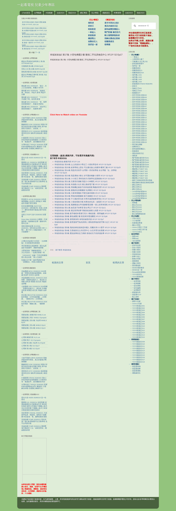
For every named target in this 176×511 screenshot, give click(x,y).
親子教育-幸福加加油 (63, 250)
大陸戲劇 (49, 13)
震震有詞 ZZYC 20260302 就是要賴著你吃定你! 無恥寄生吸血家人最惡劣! (34, 133)
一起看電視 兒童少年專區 (36, 5)
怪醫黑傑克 (109, 41)
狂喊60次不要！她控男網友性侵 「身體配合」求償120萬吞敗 (33, 261)
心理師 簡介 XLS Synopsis (31, 340)
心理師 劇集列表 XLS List (30, 337)
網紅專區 (83, 13)
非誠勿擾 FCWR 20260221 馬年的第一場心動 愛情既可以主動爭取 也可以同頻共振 (34, 181)
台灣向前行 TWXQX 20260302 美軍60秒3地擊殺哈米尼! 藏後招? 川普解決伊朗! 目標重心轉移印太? (34, 146)
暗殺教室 (92, 29)
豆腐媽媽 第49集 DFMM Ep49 (32, 66)
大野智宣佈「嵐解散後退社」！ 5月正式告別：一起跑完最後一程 (33, 251)
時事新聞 (117, 13)
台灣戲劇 (37, 13)
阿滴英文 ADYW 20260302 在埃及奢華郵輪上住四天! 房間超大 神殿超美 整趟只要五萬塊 (33, 201)
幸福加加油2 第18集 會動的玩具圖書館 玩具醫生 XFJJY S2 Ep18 (80, 190)
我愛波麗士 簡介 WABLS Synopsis (34, 318)
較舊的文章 (118, 262)
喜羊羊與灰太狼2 (111, 23)
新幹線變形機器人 (112, 29)
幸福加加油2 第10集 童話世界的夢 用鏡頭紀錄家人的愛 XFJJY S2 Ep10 (83, 210)
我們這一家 (93, 45)
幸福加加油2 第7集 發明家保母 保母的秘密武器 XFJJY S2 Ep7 (79, 219)
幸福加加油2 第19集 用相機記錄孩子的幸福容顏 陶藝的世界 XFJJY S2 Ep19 (85, 187)
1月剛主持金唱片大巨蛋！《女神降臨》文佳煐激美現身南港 (34, 242)
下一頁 (37, 52)
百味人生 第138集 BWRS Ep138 (33, 69)
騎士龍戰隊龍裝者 (112, 35)
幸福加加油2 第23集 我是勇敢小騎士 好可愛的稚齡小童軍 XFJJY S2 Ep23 (84, 176)
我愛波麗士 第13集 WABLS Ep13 (33, 328)
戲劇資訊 (106, 13)
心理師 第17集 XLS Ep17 (30, 346)
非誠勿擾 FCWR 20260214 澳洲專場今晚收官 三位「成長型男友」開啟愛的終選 (34, 188)
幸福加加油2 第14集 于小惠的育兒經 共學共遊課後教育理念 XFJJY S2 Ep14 (85, 199)
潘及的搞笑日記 (111, 26)
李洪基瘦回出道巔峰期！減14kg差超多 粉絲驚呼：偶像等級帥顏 (34, 247)
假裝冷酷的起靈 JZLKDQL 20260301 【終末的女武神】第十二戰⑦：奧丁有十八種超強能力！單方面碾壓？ (34, 229)
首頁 (88, 262)
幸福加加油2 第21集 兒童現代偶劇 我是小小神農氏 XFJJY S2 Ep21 (81, 181)
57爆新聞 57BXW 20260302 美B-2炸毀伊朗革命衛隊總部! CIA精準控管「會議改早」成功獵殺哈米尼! (34, 140)
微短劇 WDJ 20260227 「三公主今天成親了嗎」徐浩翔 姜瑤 (34, 98)
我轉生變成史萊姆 (112, 38)
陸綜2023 (140, 13)
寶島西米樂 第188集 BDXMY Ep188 (34, 72)
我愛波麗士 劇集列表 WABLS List (33, 315)
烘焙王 (91, 26)
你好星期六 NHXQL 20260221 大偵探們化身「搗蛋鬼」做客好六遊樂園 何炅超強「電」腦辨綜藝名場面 (34, 175)
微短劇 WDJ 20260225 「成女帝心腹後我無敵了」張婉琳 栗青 (34, 108)
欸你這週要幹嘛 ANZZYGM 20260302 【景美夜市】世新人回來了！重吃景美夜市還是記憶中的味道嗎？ (34, 209)
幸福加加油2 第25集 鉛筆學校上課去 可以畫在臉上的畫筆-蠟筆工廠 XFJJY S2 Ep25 (88, 167)
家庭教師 (92, 35)
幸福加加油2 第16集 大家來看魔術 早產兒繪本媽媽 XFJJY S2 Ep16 (81, 193)
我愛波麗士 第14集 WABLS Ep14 (33, 325)
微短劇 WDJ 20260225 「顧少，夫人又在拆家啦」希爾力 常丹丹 (34, 87)
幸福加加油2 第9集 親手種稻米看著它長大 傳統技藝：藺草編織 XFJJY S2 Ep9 (85, 213)
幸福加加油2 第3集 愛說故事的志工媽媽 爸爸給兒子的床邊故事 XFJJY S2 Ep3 (85, 233)
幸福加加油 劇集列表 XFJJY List (67, 162)
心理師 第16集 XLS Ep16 (30, 348)
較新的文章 (57, 262)
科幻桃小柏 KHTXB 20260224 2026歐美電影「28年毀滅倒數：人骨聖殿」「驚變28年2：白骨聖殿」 (34, 297)
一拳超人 (92, 32)
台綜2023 (129, 13)
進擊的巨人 (93, 41)
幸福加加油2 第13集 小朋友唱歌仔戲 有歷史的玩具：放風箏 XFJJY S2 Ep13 (85, 202)
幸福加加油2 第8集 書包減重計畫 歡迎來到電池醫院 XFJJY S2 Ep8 (81, 216)
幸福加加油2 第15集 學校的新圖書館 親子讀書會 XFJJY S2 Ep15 (80, 196)
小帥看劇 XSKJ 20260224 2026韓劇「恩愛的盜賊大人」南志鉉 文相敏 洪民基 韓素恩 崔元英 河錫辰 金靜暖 (34, 289)
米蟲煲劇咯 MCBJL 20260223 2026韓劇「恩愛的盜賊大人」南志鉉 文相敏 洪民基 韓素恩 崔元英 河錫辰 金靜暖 (34, 281)
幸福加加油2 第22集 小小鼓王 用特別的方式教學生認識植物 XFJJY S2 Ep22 (85, 179)
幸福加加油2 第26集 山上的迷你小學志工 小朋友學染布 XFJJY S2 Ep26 (83, 164)
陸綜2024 (72, 13)
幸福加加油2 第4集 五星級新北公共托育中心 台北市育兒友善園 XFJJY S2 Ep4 (85, 230)
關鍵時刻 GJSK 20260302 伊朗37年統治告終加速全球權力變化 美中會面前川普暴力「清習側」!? (34, 126)
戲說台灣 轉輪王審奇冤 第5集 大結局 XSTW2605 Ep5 (34, 75)
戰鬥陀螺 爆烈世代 (112, 32)
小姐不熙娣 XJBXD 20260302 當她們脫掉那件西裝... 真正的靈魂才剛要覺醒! (34, 120)
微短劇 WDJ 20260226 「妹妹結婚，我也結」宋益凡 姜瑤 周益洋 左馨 (33, 92)
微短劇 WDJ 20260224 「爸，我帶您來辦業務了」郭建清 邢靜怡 (34, 103)
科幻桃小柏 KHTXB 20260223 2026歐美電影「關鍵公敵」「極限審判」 (34, 303)
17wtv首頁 (26, 13)
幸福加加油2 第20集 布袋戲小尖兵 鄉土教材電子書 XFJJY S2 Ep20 (81, 184)
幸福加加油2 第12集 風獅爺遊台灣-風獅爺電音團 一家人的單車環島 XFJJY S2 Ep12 (88, 205)
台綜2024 (60, 13)
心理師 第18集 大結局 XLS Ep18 (33, 343)
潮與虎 (91, 23)
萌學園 (107, 45)
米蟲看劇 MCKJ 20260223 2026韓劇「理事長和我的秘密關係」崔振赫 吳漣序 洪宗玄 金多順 (33, 273)
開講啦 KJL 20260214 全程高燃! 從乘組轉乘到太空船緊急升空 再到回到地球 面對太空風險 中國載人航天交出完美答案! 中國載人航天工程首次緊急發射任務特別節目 (34, 166)
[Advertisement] (69, 32)
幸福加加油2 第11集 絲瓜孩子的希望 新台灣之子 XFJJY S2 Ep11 (80, 208)
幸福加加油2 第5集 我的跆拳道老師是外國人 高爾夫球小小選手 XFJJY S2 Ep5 (85, 227)
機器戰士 (92, 38)
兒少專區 (95, 13)
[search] (143, 25)
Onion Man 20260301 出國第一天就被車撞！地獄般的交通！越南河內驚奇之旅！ (34, 221)
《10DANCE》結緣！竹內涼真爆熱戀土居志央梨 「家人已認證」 (34, 256)
